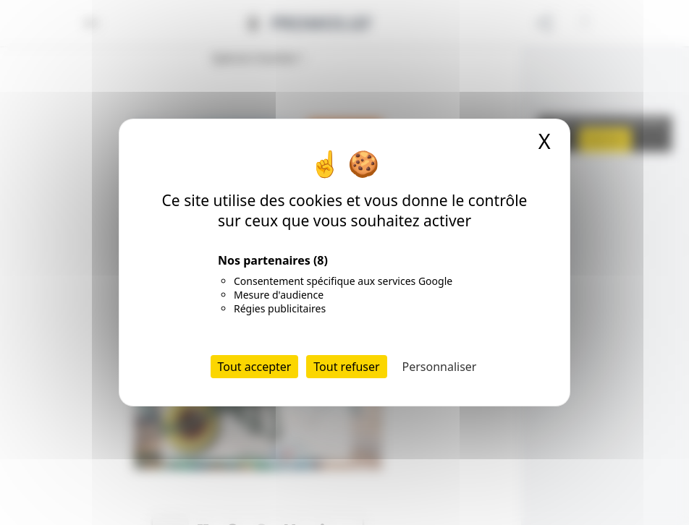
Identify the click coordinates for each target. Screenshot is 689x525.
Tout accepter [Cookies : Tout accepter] (255, 367)
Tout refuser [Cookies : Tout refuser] (346, 367)
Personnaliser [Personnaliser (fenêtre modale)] (439, 367)
